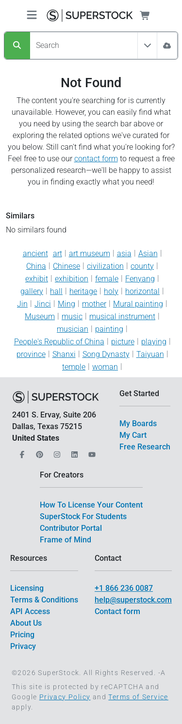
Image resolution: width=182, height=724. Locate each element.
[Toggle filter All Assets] (147, 45)
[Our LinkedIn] (73, 451)
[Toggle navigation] (32, 16)
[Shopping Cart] (150, 15)
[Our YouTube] (90, 451)
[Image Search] (167, 45)
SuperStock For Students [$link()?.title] (83, 516)
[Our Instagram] (56, 451)
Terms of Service (138, 697)
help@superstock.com (133, 599)
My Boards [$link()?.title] (138, 423)
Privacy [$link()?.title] (23, 646)
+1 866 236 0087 (124, 588)
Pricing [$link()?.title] (22, 634)
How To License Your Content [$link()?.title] (91, 504)
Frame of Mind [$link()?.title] (65, 539)
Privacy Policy (65, 697)
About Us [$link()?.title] (26, 623)
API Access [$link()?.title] (30, 611)
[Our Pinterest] (38, 451)
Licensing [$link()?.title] (27, 588)
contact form (96, 158)
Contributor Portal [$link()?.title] (71, 528)
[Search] (17, 45)
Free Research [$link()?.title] (144, 446)
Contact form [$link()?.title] (117, 611)
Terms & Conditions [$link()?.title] (44, 599)
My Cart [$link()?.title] (133, 435)
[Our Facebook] (21, 451)
